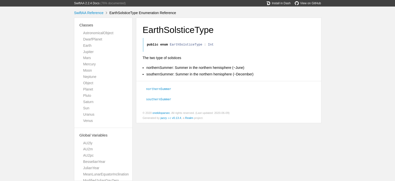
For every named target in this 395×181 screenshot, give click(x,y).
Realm (189, 118)
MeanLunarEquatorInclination (106, 174)
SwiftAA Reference (89, 13)
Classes (86, 25)
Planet (88, 89)
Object (88, 83)
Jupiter (88, 52)
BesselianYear (94, 162)
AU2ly (87, 143)
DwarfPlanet (92, 39)
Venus (88, 121)
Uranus (88, 114)
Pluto (87, 96)
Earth (87, 45)
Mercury (89, 64)
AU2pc (88, 155)
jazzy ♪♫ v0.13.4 (170, 118)
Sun (86, 108)
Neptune (89, 77)
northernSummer (160, 89)
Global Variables (93, 135)
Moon (87, 70)
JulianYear (91, 168)
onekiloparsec (161, 113)
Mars (87, 58)
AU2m (88, 149)
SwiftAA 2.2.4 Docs (87, 3)
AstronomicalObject (98, 33)
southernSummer (160, 100)
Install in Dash (278, 3)
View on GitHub (308, 3)
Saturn (88, 102)
